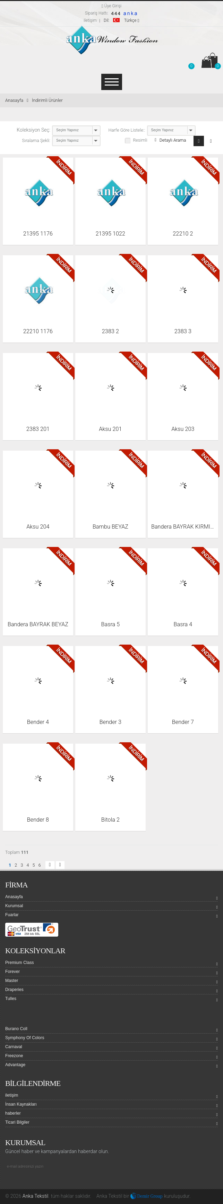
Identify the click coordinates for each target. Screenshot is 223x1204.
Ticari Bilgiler (111, 1123)
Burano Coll (111, 1029)
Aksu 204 (37, 526)
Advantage (111, 1065)
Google (61, 1182)
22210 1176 (38, 331)
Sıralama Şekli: (36, 140)
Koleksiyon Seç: (33, 130)
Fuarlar (111, 915)
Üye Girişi (112, 5)
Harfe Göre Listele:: (127, 130)
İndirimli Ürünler (47, 100)
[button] (191, 62)
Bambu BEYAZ (110, 526)
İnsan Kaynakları (111, 1105)
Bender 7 (183, 722)
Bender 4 (38, 722)
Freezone (111, 1056)
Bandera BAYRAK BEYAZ (38, 624)
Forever (111, 972)
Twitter (24, 1182)
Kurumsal (111, 906)
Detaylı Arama (170, 140)
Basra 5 (110, 624)
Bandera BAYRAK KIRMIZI (183, 526)
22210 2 (183, 233)
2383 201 (38, 429)
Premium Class (111, 963)
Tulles (111, 999)
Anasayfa (16, 100)
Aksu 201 (110, 429)
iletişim (90, 20)
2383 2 (110, 331)
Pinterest (74, 1182)
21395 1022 (110, 233)
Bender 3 (110, 722)
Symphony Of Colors (111, 1038)
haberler (111, 1114)
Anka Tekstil (36, 1196)
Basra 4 (182, 624)
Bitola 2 (110, 819)
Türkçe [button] (121, 20)
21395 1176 (38, 233)
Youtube (49, 1182)
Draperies (111, 990)
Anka (101, 1196)
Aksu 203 (182, 429)
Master (111, 981)
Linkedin (36, 1182)
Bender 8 (38, 819)
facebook (11, 1182)
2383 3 (182, 331)
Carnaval (111, 1047)
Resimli (140, 140)
